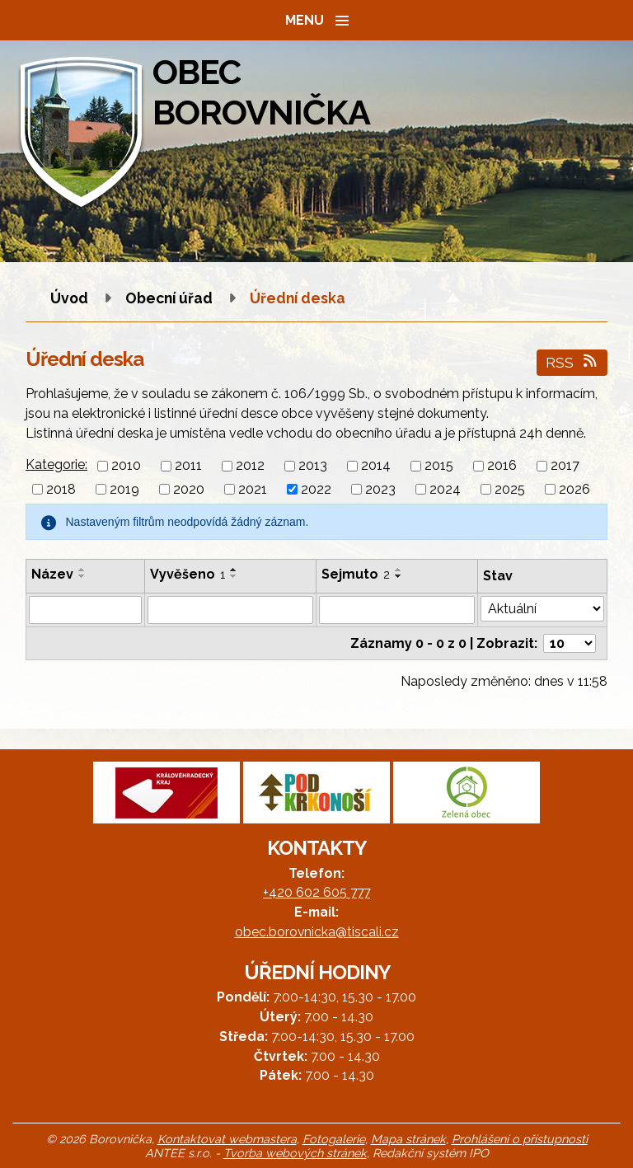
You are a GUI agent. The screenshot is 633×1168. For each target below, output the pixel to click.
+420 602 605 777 (316, 892)
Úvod (69, 298)
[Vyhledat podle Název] (85, 610)
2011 (188, 466)
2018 (61, 489)
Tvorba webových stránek (295, 1153)
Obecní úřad (170, 298)
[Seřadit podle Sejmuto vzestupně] (399, 569)
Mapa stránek (408, 1139)
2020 (188, 489)
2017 (565, 466)
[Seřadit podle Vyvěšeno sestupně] (234, 576)
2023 (380, 489)
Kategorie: (56, 464)
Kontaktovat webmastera (227, 1139)
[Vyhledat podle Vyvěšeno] (231, 610)
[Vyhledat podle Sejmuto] (397, 610)
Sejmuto (355, 574)
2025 (510, 489)
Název (52, 574)
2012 (250, 466)
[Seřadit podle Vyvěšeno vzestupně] (234, 569)
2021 (252, 489)
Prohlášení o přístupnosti (520, 1139)
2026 (574, 489)
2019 (124, 489)
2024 (445, 489)
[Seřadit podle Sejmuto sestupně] (399, 576)
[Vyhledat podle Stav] (542, 609)
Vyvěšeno (187, 574)
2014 (376, 466)
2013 (312, 466)
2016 (502, 466)
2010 (126, 466)
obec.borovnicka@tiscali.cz (317, 932)
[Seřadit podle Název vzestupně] (82, 569)
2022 (316, 489)
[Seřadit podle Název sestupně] (82, 576)
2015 (438, 466)
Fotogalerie (333, 1139)
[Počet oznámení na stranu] (569, 643)
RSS (572, 362)
